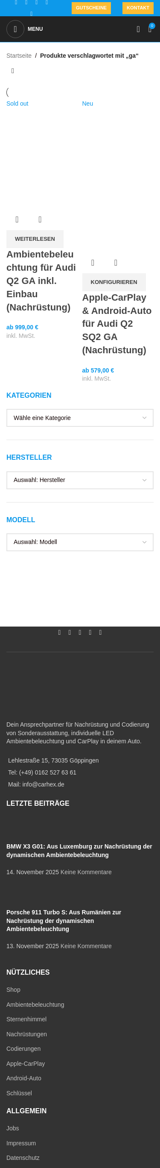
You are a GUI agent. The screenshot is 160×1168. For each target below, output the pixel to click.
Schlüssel (19, 1093)
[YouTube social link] (80, 633)
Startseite (19, 55)
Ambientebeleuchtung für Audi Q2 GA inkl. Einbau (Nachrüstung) (41, 280)
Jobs (12, 1128)
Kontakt (138, 7)
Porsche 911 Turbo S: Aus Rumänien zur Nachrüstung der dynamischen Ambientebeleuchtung (63, 920)
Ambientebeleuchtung (35, 1004)
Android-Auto (23, 1078)
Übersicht (17, 219)
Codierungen (23, 1048)
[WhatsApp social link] (90, 633)
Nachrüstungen (26, 1034)
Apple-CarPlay (25, 1063)
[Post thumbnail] (22, 829)
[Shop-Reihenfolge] (12, 71)
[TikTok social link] (31, 14)
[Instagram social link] (70, 633)
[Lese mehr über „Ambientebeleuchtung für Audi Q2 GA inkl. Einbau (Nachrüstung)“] (35, 239)
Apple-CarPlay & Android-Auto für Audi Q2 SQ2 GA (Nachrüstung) (117, 323)
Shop (13, 989)
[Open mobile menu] (24, 29)
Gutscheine (91, 7)
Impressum (21, 1143)
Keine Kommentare (86, 872)
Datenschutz (23, 1157)
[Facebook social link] (60, 633)
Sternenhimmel (26, 1019)
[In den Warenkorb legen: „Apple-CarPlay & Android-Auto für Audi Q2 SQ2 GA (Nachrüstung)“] (114, 282)
